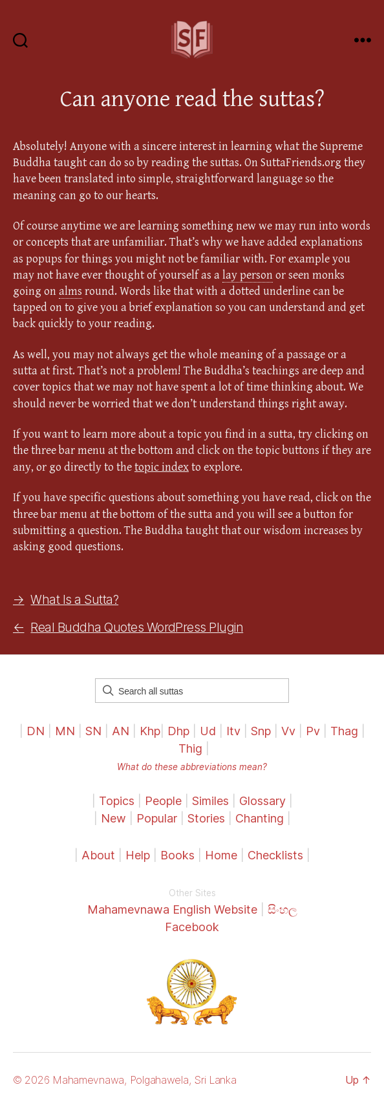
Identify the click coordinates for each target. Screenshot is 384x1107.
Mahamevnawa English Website (172, 909)
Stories (206, 818)
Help (137, 855)
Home (221, 855)
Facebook (192, 927)
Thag (344, 731)
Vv (288, 731)
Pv (313, 731)
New (113, 818)
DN (36, 731)
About (99, 855)
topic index (161, 467)
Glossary (262, 801)
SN (93, 731)
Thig (190, 748)
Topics (116, 801)
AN (120, 731)
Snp (261, 731)
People (163, 801)
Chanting (259, 818)
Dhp (178, 731)
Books (177, 855)
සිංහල (282, 909)
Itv (233, 731)
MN (65, 731)
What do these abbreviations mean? (192, 767)
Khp (150, 731)
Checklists (275, 855)
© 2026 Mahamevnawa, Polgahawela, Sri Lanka (125, 1079)
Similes (210, 801)
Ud (208, 731)
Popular (156, 818)
